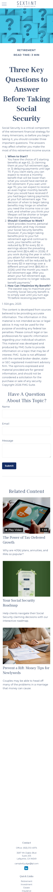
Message (7, 440)
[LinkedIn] (26, 868)
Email (5, 423)
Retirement (26, 881)
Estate (26, 887)
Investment (26, 884)
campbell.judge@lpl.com (27, 863)
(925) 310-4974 (30, 848)
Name (6, 406)
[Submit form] (9, 465)
